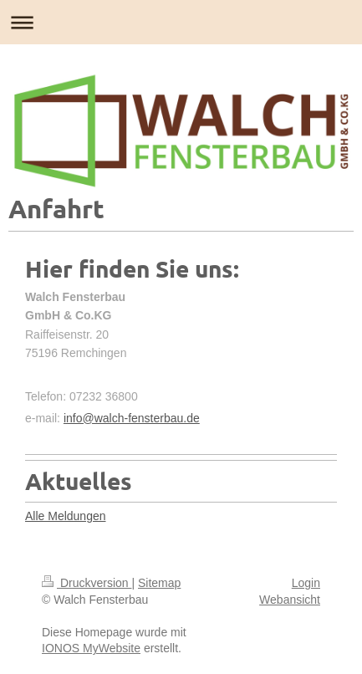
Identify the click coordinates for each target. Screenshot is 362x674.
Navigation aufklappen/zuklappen (181, 22)
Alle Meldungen (65, 516)
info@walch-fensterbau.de (132, 418)
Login (306, 583)
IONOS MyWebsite (91, 648)
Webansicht (289, 599)
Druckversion (86, 583)
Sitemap (159, 583)
